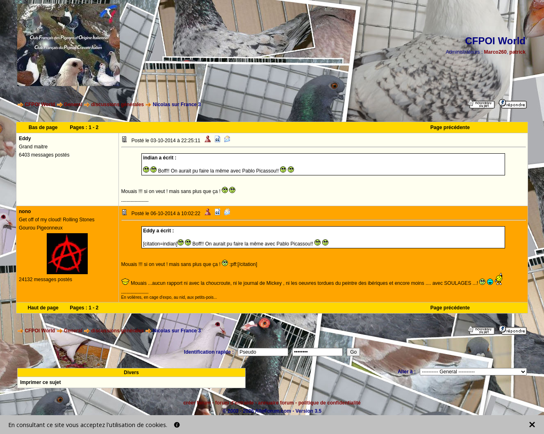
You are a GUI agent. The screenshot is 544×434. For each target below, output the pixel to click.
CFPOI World (40, 104)
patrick (518, 52)
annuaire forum (276, 403)
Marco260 (495, 52)
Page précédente (450, 127)
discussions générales (117, 104)
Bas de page (43, 127)
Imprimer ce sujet (40, 382)
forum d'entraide (234, 403)
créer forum (197, 403)
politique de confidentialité (329, 403)
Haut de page (42, 308)
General (73, 104)
